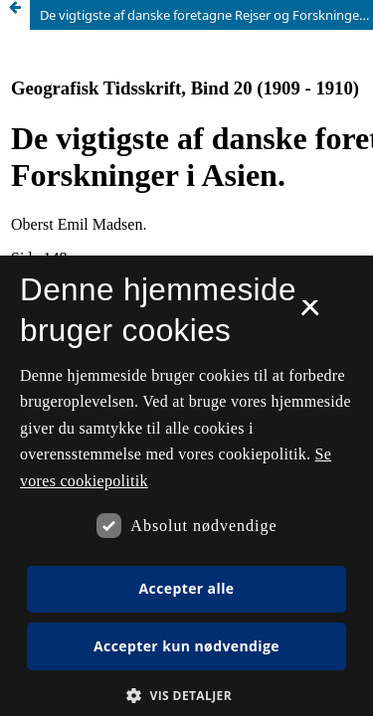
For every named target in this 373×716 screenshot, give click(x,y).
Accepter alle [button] (186, 588)
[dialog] (186, 486)
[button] (186, 695)
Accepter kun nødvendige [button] (186, 645)
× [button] (309, 314)
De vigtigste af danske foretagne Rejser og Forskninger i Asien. (206, 15)
